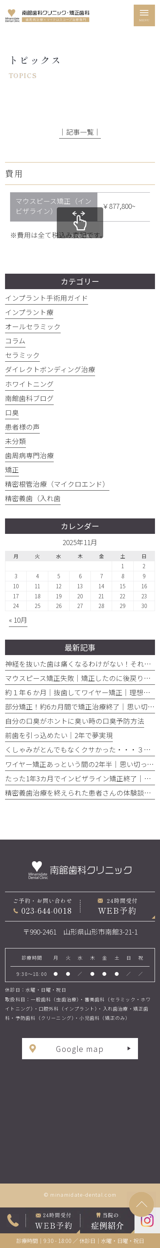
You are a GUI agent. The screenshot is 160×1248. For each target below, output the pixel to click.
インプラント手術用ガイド (46, 298)
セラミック (22, 355)
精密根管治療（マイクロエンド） (57, 484)
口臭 (12, 412)
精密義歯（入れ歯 (33, 498)
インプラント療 (29, 312)
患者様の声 (22, 427)
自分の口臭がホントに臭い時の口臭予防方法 (74, 721)
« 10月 (18, 620)
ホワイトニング (29, 384)
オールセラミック (33, 326)
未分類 (15, 441)
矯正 (12, 469)
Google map (80, 1048)
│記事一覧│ (80, 132)
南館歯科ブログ (29, 398)
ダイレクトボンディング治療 (50, 369)
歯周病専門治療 (29, 455)
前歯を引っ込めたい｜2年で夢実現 (59, 735)
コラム (15, 340)
